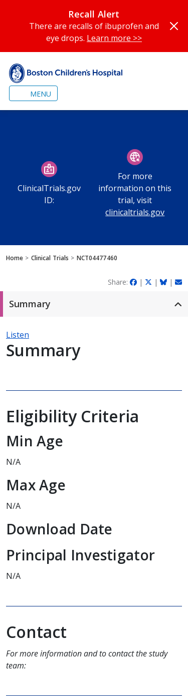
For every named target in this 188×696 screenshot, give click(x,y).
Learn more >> (114, 38)
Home (14, 258)
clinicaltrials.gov (134, 212)
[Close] (174, 26)
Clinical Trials (50, 258)
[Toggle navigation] (33, 93)
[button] (94, 304)
